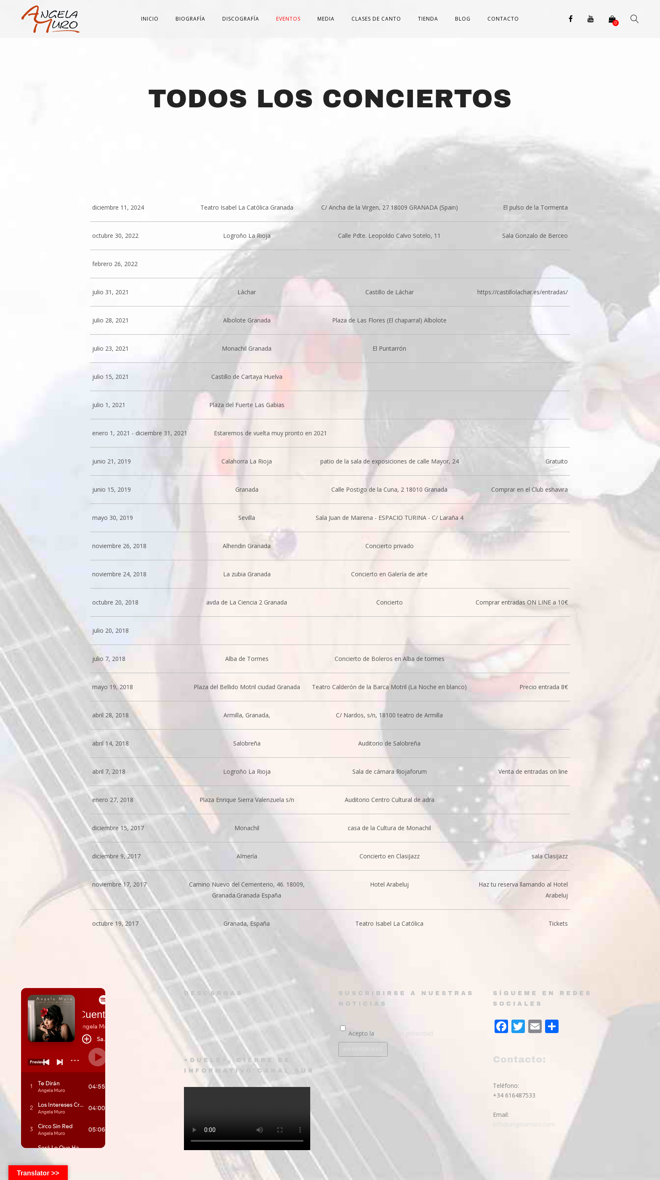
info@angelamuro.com (524, 1124)
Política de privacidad (404, 1033)
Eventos (288, 18)
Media (326, 18)
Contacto (503, 18)
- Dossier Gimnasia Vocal (218, 1033)
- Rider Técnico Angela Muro (222, 1014)
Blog (463, 18)
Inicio (150, 18)
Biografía (190, 18)
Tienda (428, 18)
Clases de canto (376, 18)
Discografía (240, 18)
